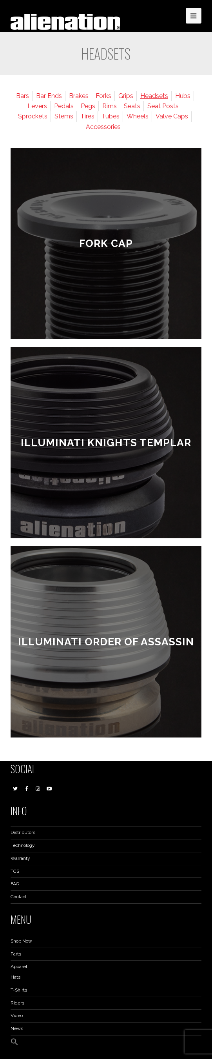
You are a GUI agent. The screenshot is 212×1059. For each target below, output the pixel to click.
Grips (125, 96)
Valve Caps (172, 116)
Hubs (182, 96)
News (17, 1028)
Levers (37, 106)
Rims (109, 106)
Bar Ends (49, 96)
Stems (63, 116)
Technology (23, 845)
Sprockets (32, 116)
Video (17, 1015)
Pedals (64, 106)
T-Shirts (19, 990)
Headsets (154, 96)
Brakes (79, 96)
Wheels (138, 116)
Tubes (110, 116)
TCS (15, 871)
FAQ (15, 883)
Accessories (103, 127)
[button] (14, 1044)
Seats (132, 106)
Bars (22, 96)
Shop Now (21, 941)
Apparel (19, 966)
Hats (15, 977)
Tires (87, 116)
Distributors (23, 832)
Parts (16, 954)
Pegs (88, 106)
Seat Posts (163, 106)
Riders (17, 1003)
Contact (19, 896)
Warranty (20, 858)
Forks (103, 96)
